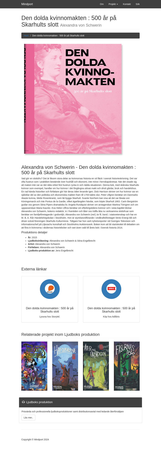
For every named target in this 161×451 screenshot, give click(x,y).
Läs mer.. (28, 417)
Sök (138, 4)
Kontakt (127, 4)
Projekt (113, 4)
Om (102, 4)
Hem (26, 35)
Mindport (27, 4)
